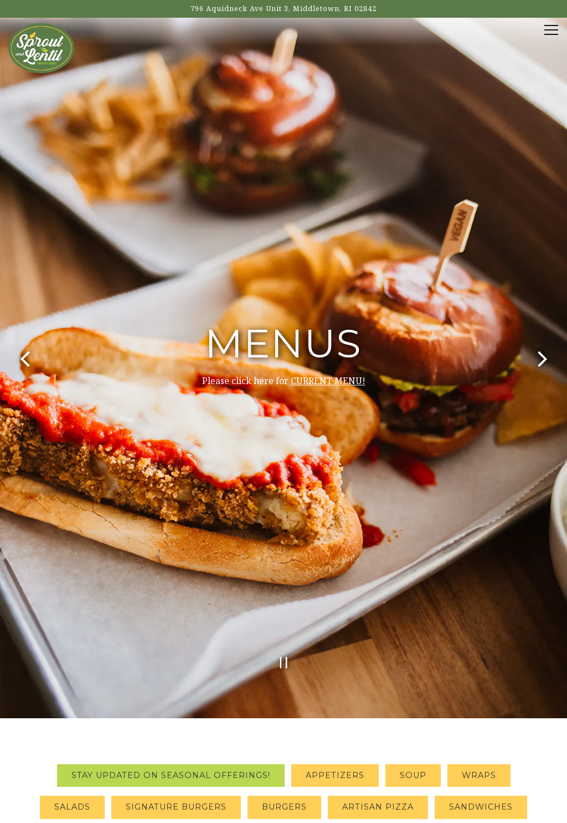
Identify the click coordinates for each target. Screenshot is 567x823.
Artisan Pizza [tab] (378, 743)
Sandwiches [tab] (481, 743)
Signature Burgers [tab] (176, 743)
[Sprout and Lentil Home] (41, 47)
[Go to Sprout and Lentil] (283, 8)
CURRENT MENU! (328, 347)
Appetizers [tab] (335, 711)
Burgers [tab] (284, 743)
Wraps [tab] (479, 711)
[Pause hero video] (284, 595)
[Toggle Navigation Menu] (551, 30)
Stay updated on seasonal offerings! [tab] (170, 711)
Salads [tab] (72, 743)
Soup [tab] (413, 711)
